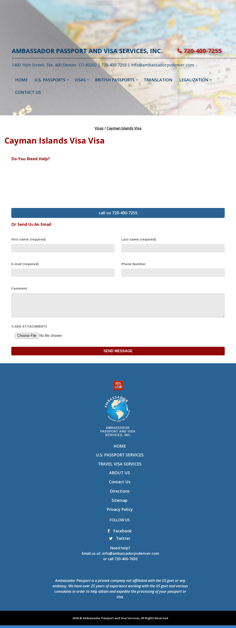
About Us (119, 477)
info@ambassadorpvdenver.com (130, 557)
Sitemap (119, 505)
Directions (120, 495)
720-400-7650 (125, 563)
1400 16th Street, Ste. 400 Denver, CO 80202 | (56, 65)
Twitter (119, 542)
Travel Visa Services (120, 468)
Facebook (120, 535)
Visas (99, 128)
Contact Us (119, 486)
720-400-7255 (199, 51)
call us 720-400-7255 (118, 212)
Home (119, 450)
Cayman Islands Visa (124, 128)
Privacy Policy (120, 514)
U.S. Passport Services (120, 459)
